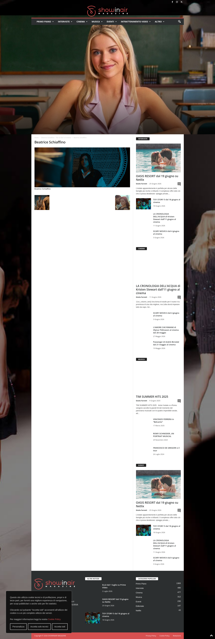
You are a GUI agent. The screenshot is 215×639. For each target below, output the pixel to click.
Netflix (138, 610)
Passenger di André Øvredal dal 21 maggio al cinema (166, 343)
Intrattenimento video (136, 21)
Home (36, 138)
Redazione (177, 636)
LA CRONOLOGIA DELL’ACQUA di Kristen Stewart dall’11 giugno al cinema (164, 218)
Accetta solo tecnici (39, 626)
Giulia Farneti (141, 184)
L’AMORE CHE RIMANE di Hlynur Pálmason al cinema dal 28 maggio (166, 330)
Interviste (65, 21)
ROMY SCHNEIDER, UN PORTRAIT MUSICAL (163, 435)
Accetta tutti (59, 626)
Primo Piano (45, 21)
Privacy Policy (151, 636)
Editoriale (140, 606)
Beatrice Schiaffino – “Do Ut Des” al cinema (56, 138)
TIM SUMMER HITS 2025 (152, 397)
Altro (159, 21)
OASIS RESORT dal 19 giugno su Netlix (157, 178)
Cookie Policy (54, 619)
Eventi (112, 21)
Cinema (81, 21)
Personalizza (18, 626)
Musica (97, 21)
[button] (179, 21)
